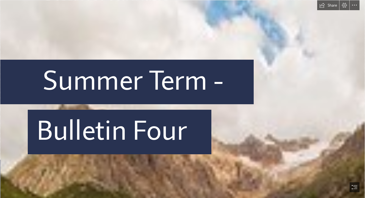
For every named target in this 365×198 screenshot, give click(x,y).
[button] (328, 5)
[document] (182, 99)
